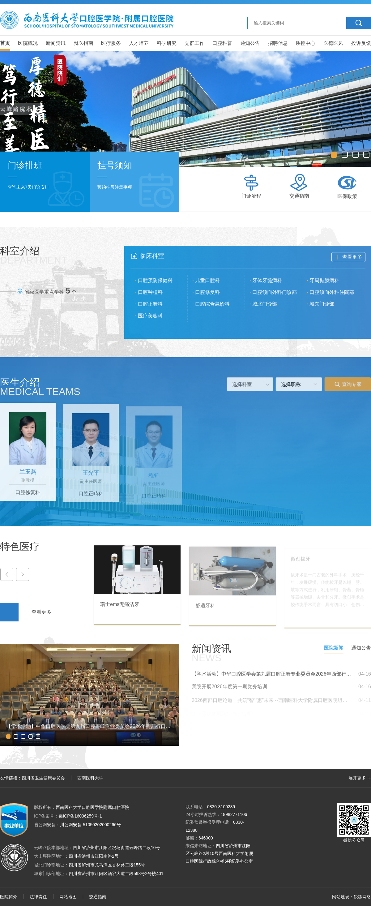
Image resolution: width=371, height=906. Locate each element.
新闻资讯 (56, 43)
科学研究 (167, 43)
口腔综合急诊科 (218, 304)
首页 (5, 43)
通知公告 (250, 43)
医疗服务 (111, 43)
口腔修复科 (213, 292)
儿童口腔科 (213, 280)
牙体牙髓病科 (273, 280)
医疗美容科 (155, 315)
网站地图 (68, 896)
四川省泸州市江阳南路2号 (94, 856)
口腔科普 (222, 43)
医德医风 (333, 43)
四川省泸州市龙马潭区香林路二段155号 (107, 864)
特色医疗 (20, 547)
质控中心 (305, 43)
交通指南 (97, 896)
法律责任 (38, 896)
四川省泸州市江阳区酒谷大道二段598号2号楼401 (116, 873)
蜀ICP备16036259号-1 (68, 816)
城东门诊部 (327, 304)
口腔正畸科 (155, 304)
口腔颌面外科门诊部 (280, 292)
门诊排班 (25, 165)
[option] (185, 109)
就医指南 (83, 43)
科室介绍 (33, 255)
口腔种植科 (155, 292)
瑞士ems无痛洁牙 (119, 609)
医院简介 (8, 896)
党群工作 (194, 43)
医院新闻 (333, 648)
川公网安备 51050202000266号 (77, 824)
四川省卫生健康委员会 (43, 777)
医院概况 (28, 43)
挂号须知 (114, 165)
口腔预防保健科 (160, 280)
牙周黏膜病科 (330, 280)
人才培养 (139, 43)
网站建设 (340, 896)
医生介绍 (40, 386)
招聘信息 (278, 43)
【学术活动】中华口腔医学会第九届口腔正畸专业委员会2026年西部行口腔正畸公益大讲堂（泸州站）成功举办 (272, 679)
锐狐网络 (362, 896)
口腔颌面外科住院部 (337, 292)
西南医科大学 (90, 777)
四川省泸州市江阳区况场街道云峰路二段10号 (116, 847)
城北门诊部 (270, 304)
